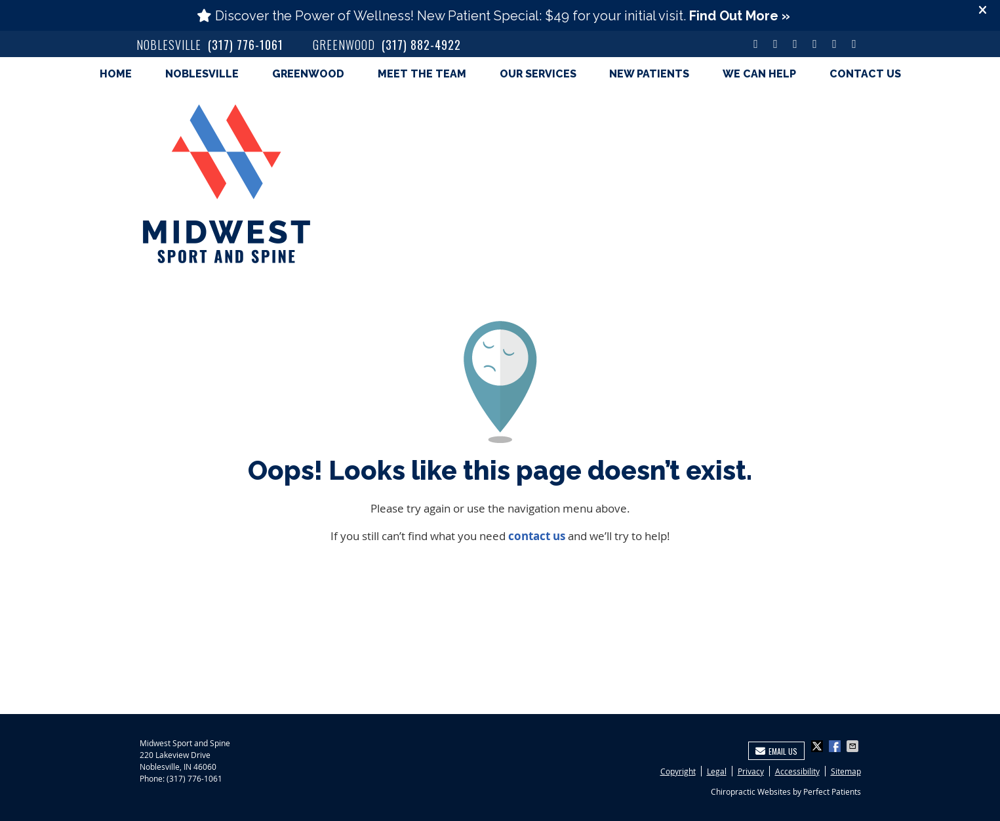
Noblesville (202, 74)
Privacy (751, 771)
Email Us (776, 751)
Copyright (678, 771)
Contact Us (865, 74)
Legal (717, 771)
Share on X (818, 746)
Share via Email (854, 746)
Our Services (538, 74)
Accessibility (797, 771)
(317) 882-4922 (421, 44)
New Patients (649, 74)
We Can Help (759, 74)
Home (116, 74)
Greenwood (308, 74)
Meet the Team (422, 74)
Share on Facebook (836, 746)
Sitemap (846, 771)
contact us (536, 535)
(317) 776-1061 (245, 44)
